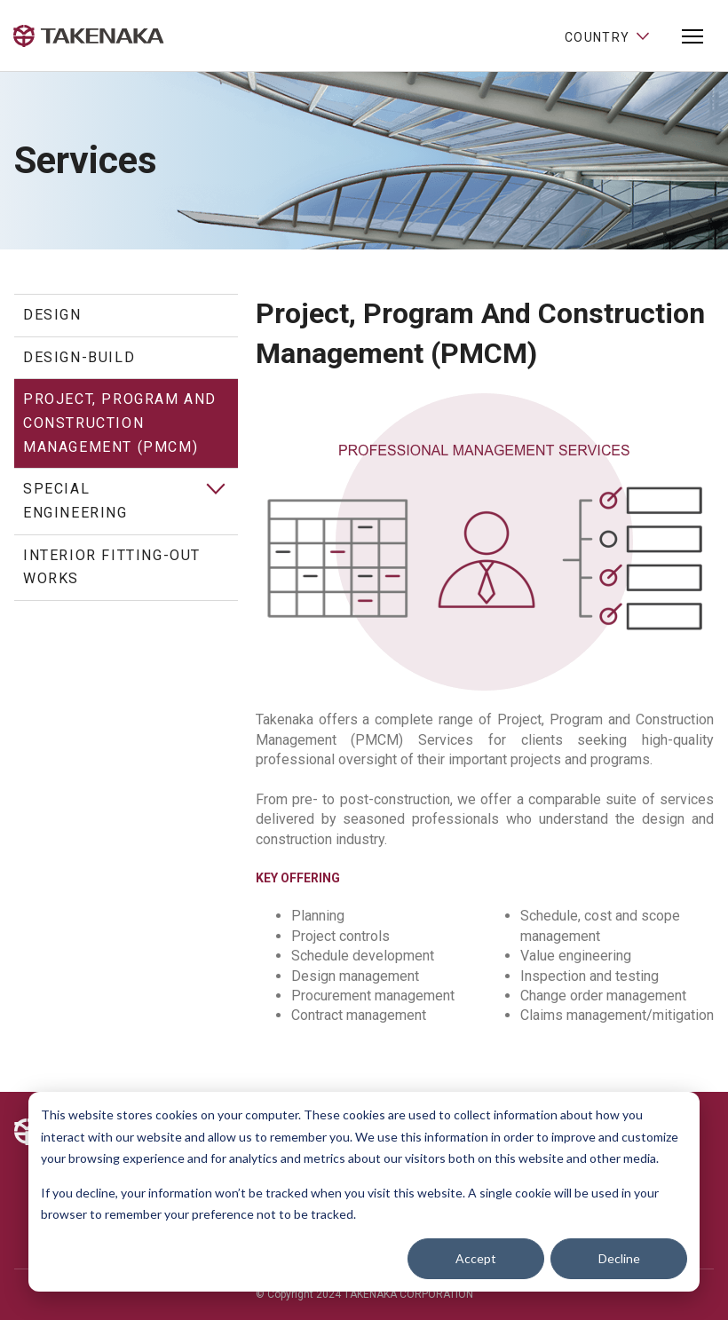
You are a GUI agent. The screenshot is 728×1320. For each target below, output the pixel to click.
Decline (619, 1258)
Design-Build (79, 357)
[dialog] (364, 1192)
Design (52, 314)
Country (608, 35)
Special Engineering (75, 500)
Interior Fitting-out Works (112, 567)
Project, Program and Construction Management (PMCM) (120, 422)
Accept (475, 1258)
